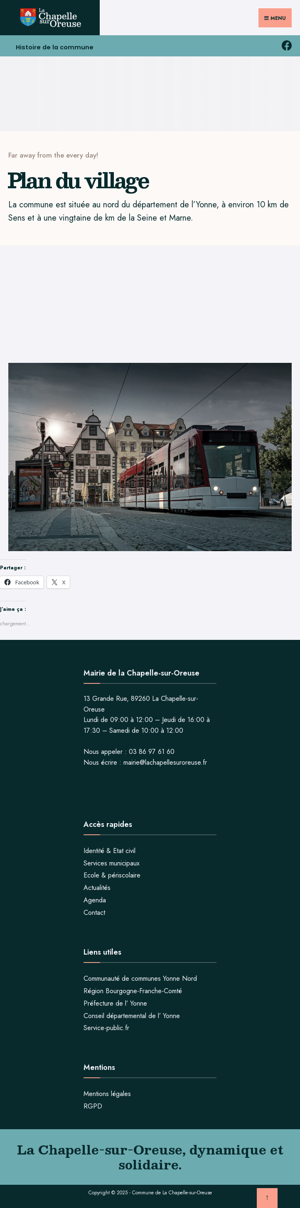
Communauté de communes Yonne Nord (140, 977)
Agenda (95, 899)
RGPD (93, 1105)
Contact (94, 911)
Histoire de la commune (56, 46)
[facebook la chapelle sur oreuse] (286, 44)
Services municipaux (112, 862)
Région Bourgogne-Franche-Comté (133, 989)
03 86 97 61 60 (152, 750)
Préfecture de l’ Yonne (115, 1002)
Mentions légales (107, 1092)
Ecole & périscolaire (112, 874)
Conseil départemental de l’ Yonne (132, 1014)
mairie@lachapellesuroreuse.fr (165, 761)
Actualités (97, 886)
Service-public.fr (106, 1026)
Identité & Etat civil (109, 849)
